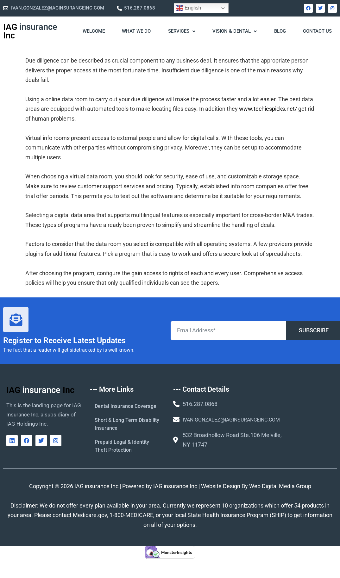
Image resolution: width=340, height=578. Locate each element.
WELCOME (94, 31)
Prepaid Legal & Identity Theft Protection (122, 446)
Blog (280, 31)
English (188, 8)
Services (181, 31)
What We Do (136, 31)
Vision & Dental (234, 31)
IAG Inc (30, 31)
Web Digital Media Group (280, 486)
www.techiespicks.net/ (268, 108)
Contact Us (317, 31)
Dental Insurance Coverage (125, 406)
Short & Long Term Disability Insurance (127, 424)
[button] (181, 31)
